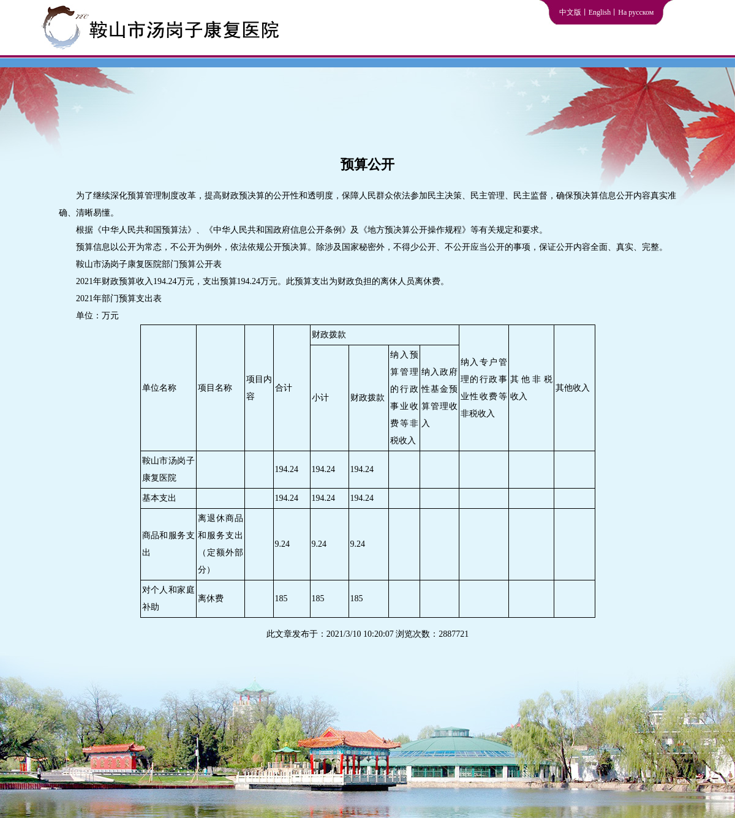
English (600, 12)
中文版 (570, 12)
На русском (636, 12)
